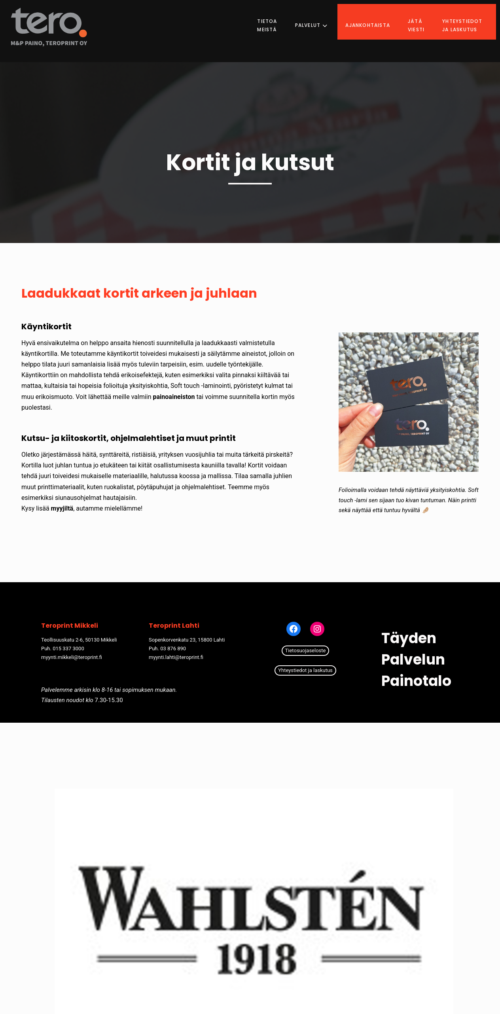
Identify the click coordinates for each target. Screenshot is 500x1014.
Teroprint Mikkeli (69, 625)
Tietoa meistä (275, 17)
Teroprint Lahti (174, 625)
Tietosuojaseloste (305, 650)
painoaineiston (174, 397)
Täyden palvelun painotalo (416, 659)
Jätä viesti (423, 17)
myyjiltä (62, 508)
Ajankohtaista (375, 17)
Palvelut (319, 17)
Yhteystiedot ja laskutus (470, 17)
